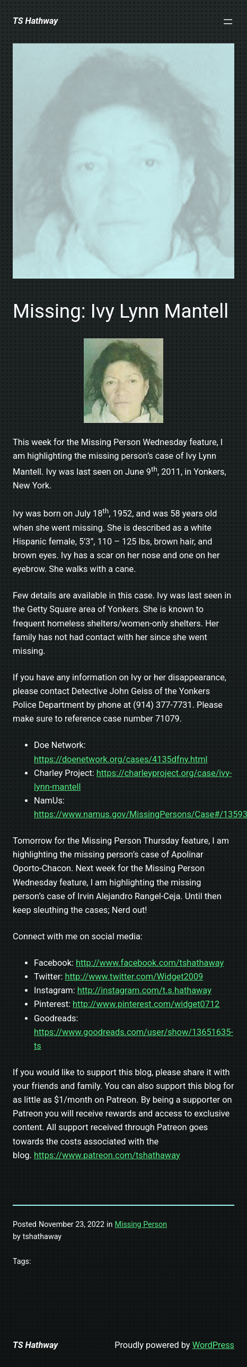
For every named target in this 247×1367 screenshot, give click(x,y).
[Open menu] (228, 21)
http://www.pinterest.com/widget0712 (146, 1004)
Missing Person (140, 1224)
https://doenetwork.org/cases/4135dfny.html (121, 759)
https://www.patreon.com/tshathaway (107, 1155)
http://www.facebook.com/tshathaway (150, 963)
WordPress (213, 1345)
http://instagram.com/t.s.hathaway (144, 990)
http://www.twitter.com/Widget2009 (134, 977)
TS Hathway (35, 21)
